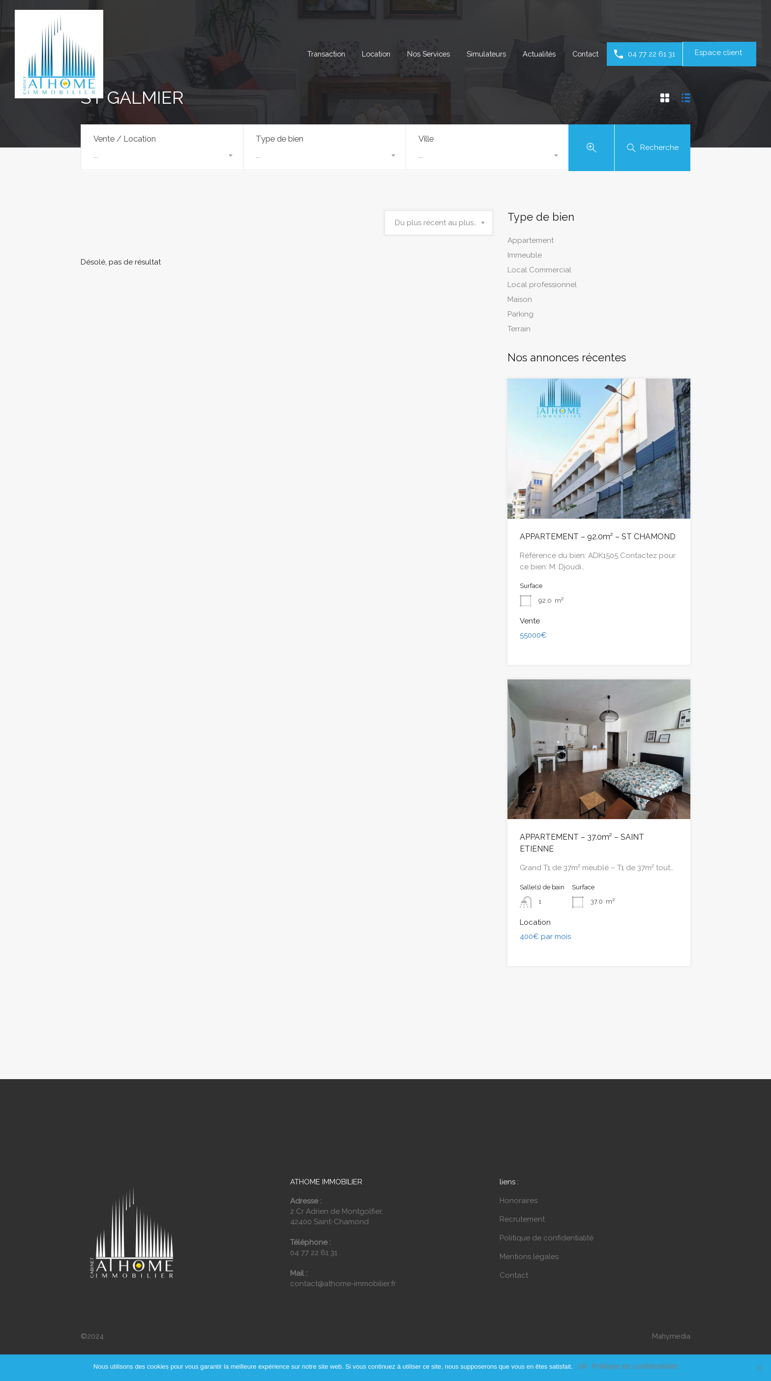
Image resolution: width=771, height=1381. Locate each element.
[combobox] (162, 155)
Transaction (315, 54)
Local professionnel (542, 286)
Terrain (519, 330)
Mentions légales (529, 1244)
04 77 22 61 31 (651, 54)
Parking (520, 316)
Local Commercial (539, 271)
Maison (519, 301)
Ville (426, 139)
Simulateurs (482, 54)
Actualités (536, 54)
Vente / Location (124, 139)
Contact (584, 54)
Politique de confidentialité (546, 1226)
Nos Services (422, 54)
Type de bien (279, 139)
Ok (582, 1366)
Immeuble (524, 257)
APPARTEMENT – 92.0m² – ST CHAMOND (590, 538)
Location (368, 54)
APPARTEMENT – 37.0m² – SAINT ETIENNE (591, 838)
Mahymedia (670, 1324)
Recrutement (522, 1207)
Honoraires (518, 1188)
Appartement (530, 242)
